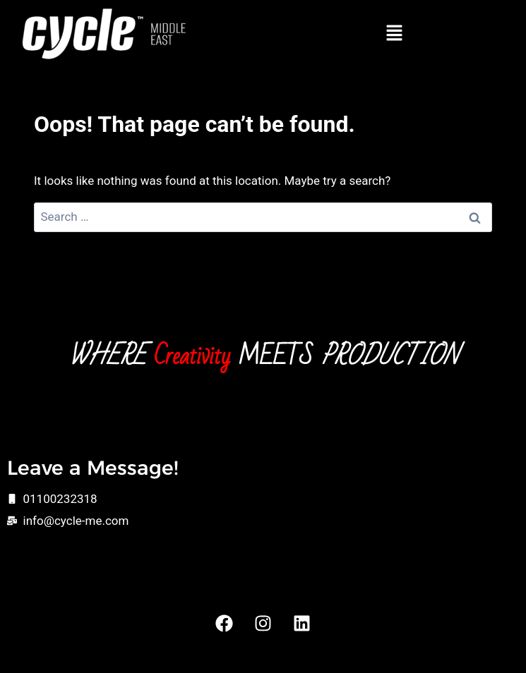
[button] (395, 33)
